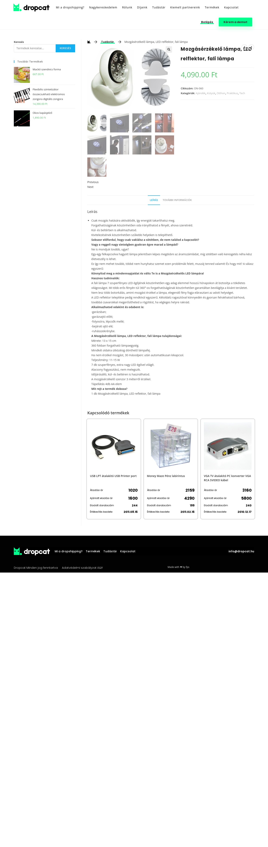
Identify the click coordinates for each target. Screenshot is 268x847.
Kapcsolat (127, 551)
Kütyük (211, 93)
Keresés (19, 42)
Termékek (93, 551)
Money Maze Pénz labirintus (166, 476)
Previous (93, 182)
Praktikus (232, 93)
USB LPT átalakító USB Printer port (113, 476)
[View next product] (251, 47)
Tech (242, 93)
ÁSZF (100, 568)
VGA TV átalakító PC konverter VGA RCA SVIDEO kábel (227, 478)
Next (90, 187)
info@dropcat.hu (241, 551)
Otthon (221, 93)
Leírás (154, 200)
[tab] (154, 200)
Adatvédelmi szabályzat (79, 568)
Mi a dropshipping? (69, 551)
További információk (177, 200)
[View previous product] (244, 47)
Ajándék (201, 93)
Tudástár (107, 41)
